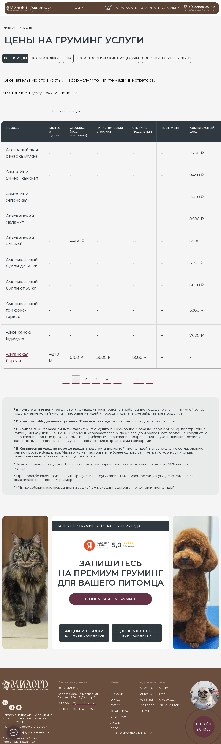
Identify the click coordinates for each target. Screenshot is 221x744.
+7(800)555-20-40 (84, 703)
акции (115, 722)
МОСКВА (146, 688)
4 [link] (107, 379)
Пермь (145, 711)
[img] (5, 702)
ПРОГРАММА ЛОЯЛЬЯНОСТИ (131, 733)
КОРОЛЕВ (147, 705)
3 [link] (96, 379)
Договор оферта (14, 721)
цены (114, 694)
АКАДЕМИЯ (174, 7)
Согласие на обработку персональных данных (19, 740)
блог (114, 728)
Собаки (49, 7)
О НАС (120, 7)
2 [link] (86, 379)
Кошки (78, 7)
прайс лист (109, 8)
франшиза (119, 711)
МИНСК (164, 688)
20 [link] (138, 379)
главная (9, 27)
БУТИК (144, 7)
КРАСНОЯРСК (169, 705)
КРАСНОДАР (168, 699)
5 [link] (117, 379)
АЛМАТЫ (146, 699)
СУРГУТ (164, 694)
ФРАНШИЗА (157, 7)
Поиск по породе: (105, 111)
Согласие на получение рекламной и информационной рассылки (28, 716)
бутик (115, 705)
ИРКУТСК (146, 694)
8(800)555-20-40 (202, 6)
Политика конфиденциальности (25, 732)
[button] (110, 599)
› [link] (149, 379)
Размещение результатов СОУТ (25, 726)
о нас (115, 699)
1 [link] (75, 379)
